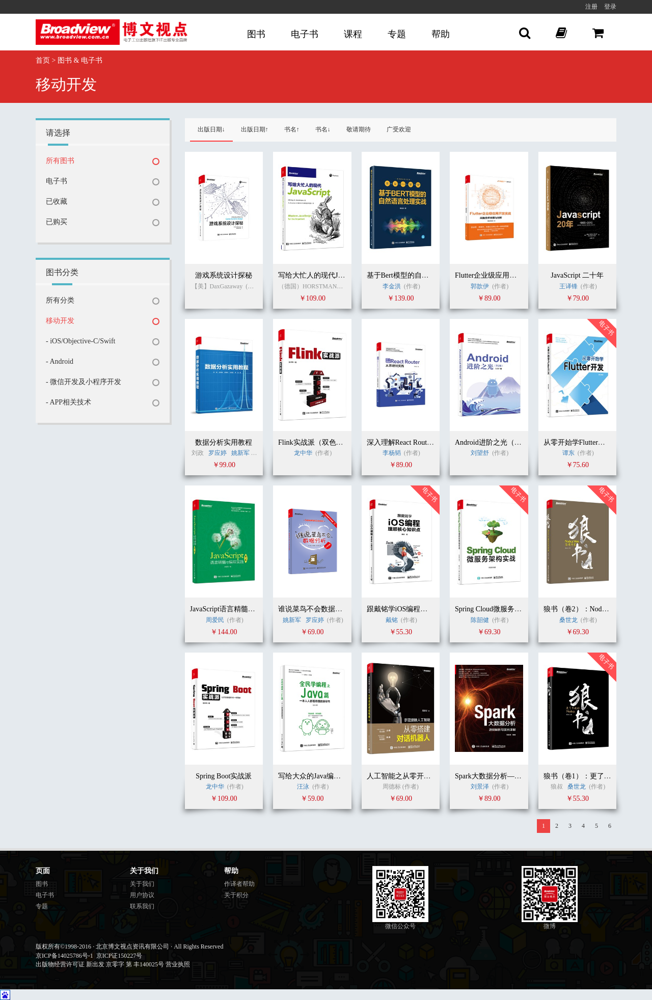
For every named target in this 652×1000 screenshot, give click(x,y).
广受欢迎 (399, 129)
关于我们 (142, 883)
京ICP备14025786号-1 (64, 955)
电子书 (304, 34)
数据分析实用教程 (223, 442)
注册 (591, 6)
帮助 (440, 34)
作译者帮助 (239, 883)
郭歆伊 (480, 286)
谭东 (568, 452)
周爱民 (215, 620)
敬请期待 (358, 129)
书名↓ (323, 129)
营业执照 (178, 964)
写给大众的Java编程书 (313, 776)
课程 (353, 34)
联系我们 (142, 906)
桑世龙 (568, 620)
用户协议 (142, 895)
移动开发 (60, 321)
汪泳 (303, 786)
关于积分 (236, 895)
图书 (256, 34)
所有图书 (60, 161)
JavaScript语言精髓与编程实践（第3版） (253, 609)
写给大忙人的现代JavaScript (321, 275)
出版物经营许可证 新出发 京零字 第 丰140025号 (100, 964)
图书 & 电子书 (80, 60)
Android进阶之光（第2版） (497, 442)
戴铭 (392, 620)
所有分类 (60, 300)
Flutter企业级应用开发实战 (496, 275)
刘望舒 (480, 452)
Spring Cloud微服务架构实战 (499, 609)
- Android (59, 361)
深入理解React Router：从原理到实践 (424, 442)
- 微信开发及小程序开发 (83, 382)
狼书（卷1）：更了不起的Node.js (595, 776)
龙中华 (303, 452)
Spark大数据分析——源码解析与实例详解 (520, 776)
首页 (43, 60)
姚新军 (240, 452)
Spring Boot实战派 (224, 776)
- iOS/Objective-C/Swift (81, 341)
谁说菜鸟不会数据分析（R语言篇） (334, 609)
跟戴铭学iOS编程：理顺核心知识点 (422, 609)
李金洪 (392, 286)
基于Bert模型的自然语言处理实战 (419, 275)
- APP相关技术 (68, 402)
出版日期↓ (211, 129)
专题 (397, 34)
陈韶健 (480, 620)
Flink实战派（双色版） (314, 442)
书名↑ (292, 129)
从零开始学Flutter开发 (578, 442)
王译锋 (568, 286)
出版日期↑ (254, 129)
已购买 (56, 222)
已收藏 (56, 201)
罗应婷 (217, 452)
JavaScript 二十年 (577, 275)
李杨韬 (392, 452)
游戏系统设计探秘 (223, 275)
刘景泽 (480, 786)
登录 (610, 6)
